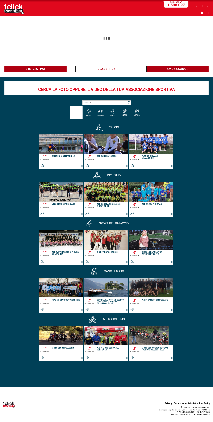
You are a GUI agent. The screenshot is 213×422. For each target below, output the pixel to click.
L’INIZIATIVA (35, 69)
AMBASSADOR (178, 69)
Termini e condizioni (184, 403)
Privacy (168, 403)
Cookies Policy (202, 403)
